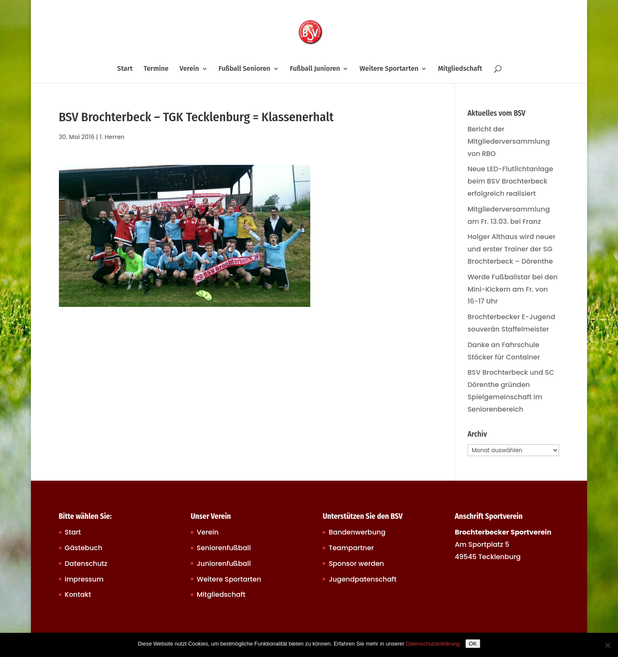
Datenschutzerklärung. (433, 643)
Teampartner (351, 548)
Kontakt (78, 594)
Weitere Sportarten (388, 69)
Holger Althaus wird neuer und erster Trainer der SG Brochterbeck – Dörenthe (512, 249)
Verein (189, 69)
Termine (156, 69)
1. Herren (112, 137)
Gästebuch (84, 548)
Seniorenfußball (224, 548)
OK (473, 643)
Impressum (84, 579)
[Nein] (607, 645)
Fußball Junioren (315, 69)
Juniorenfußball (224, 563)
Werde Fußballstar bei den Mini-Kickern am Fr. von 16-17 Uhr (513, 289)
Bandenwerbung (356, 532)
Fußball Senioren (244, 69)
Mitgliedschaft (460, 69)
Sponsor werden (356, 563)
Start (125, 69)
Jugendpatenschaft (362, 579)
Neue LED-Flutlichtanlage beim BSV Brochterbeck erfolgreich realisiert (510, 181)
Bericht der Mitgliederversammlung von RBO (509, 141)
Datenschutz (86, 563)
